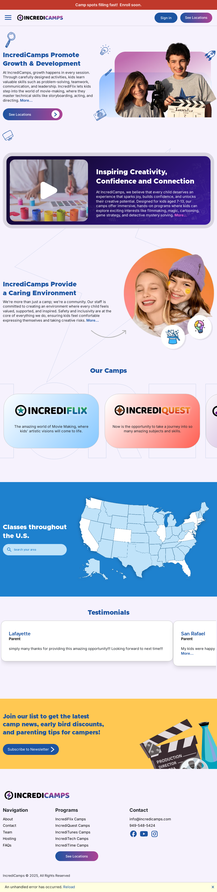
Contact (9, 825)
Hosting (9, 838)
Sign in (165, 18)
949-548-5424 (142, 825)
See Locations (196, 17)
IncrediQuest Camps (72, 825)
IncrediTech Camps (71, 838)
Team (7, 832)
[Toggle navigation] (8, 17)
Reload (69, 887)
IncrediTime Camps (71, 845)
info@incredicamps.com (150, 819)
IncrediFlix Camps (70, 819)
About (8, 819)
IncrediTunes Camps (72, 832)
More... (26, 100)
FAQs (7, 845)
